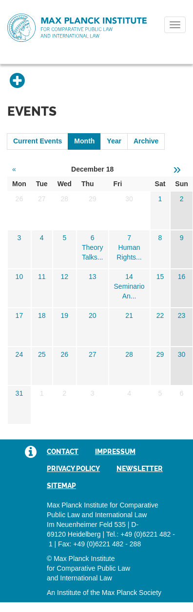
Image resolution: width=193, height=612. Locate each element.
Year (114, 141)
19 (64, 315)
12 (64, 276)
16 (182, 276)
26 (64, 354)
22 (160, 315)
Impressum (115, 451)
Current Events (37, 141)
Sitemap (61, 486)
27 (92, 354)
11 (42, 276)
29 (160, 354)
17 (19, 315)
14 (129, 276)
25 (42, 354)
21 (129, 315)
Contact (62, 451)
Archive (146, 141)
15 (160, 276)
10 (19, 276)
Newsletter (139, 468)
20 (92, 315)
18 (42, 315)
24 (19, 354)
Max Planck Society (131, 592)
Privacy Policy (73, 468)
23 (182, 315)
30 (182, 354)
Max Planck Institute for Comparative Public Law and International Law (77, 28)
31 (19, 393)
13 (92, 276)
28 (129, 354)
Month (84, 141)
